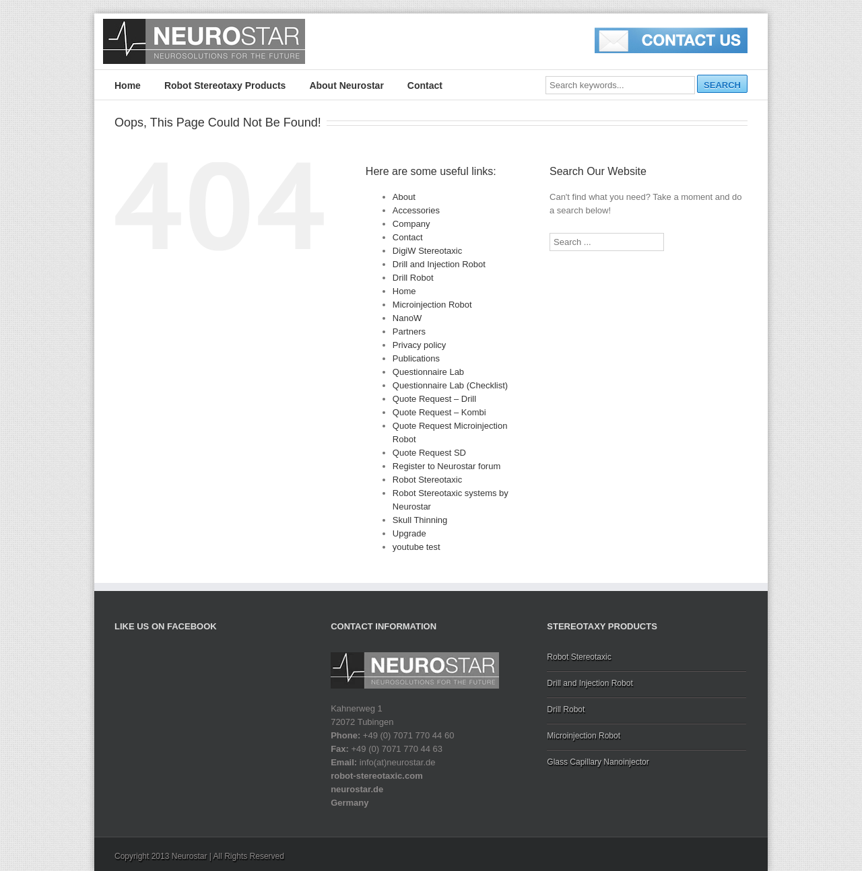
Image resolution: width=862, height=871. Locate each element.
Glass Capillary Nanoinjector (598, 762)
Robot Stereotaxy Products (225, 85)
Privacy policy (419, 345)
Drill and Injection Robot (439, 264)
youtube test (416, 547)
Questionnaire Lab (428, 372)
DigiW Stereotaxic (427, 251)
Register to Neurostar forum (446, 466)
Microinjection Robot (432, 305)
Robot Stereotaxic (427, 480)
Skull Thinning (420, 520)
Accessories (416, 210)
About (404, 197)
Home (127, 85)
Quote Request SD (429, 453)
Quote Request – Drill (434, 399)
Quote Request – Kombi (439, 412)
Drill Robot (413, 278)
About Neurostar (346, 85)
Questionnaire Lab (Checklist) (450, 385)
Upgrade (409, 533)
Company (411, 224)
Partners (409, 331)
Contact (424, 85)
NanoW (407, 318)
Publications (416, 358)
